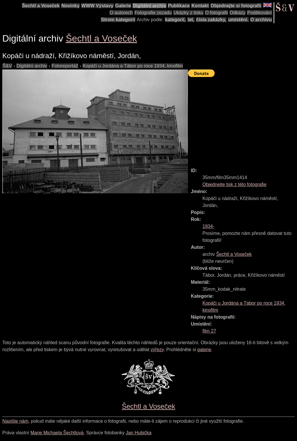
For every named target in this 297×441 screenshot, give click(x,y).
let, (191, 19)
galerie (204, 349)
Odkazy (237, 12)
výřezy (157, 349)
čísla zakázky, (211, 19)
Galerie (123, 5)
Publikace (179, 5)
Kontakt (200, 5)
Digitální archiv (149, 5)
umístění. (238, 19)
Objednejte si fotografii (236, 5)
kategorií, (175, 19)
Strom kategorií (118, 19)
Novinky (70, 5)
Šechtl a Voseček (41, 5)
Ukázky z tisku (188, 12)
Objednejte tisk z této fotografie (234, 184)
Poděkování (259, 12)
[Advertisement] (242, 119)
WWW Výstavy (97, 5)
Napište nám (15, 421)
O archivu (261, 19)
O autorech (121, 12)
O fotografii (216, 12)
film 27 (209, 330)
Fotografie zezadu (153, 12)
